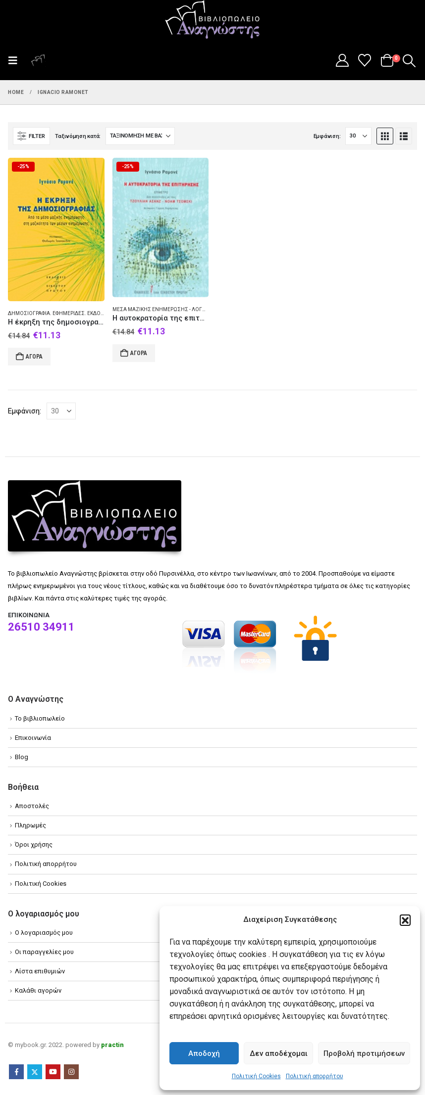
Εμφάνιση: (327, 136)
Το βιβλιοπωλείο (40, 718)
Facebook (16, 1071)
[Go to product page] (56, 229)
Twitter (34, 1071)
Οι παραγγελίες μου (44, 952)
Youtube (53, 1071)
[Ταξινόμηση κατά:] (140, 136)
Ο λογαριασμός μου (44, 932)
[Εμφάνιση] (358, 136)
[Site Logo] (212, 20)
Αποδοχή (204, 1053)
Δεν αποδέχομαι (279, 1053)
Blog (21, 757)
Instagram (71, 1071)
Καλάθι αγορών (38, 990)
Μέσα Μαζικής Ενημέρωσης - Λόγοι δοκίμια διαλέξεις (184, 309)
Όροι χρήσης (34, 844)
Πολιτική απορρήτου (314, 1076)
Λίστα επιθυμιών (40, 971)
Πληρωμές (30, 825)
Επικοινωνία (33, 737)
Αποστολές (32, 806)
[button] (405, 920)
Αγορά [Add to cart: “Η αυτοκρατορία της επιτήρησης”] (138, 353)
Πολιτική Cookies (256, 1076)
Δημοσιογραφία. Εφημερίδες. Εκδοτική (59, 313)
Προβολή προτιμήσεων (364, 1053)
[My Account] (342, 60)
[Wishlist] (364, 60)
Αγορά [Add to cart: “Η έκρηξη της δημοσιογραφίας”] (34, 356)
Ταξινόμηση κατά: (78, 136)
